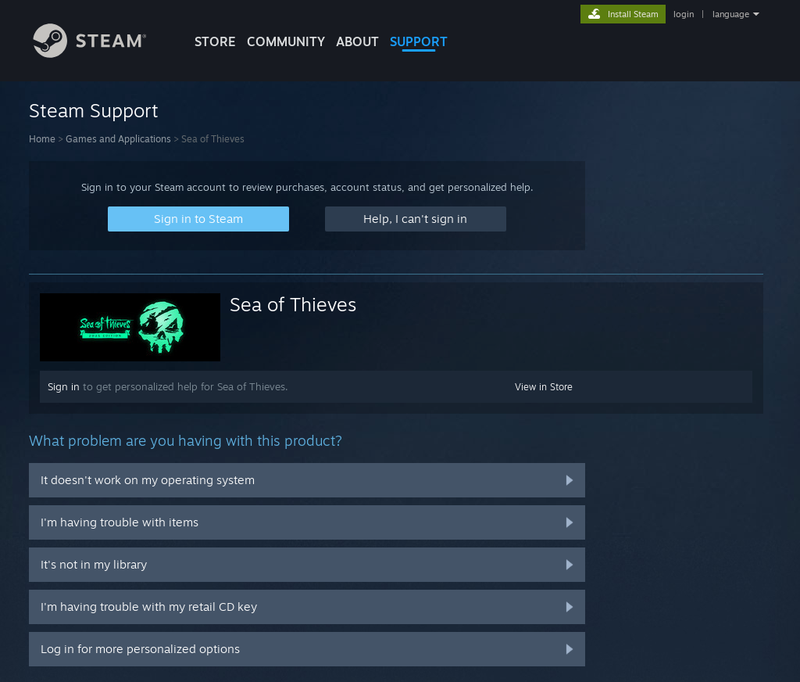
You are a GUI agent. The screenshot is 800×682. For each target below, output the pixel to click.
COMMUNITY (286, 41)
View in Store (544, 387)
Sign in (64, 386)
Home (42, 139)
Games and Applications (118, 139)
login (683, 14)
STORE (215, 41)
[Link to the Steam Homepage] (101, 53)
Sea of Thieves (293, 304)
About (357, 41)
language (730, 14)
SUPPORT (419, 41)
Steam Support (94, 110)
